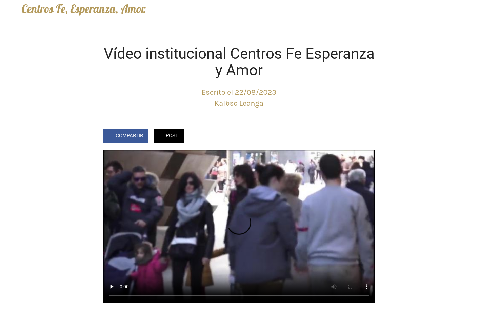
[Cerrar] (11, 11)
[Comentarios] (366, 137)
